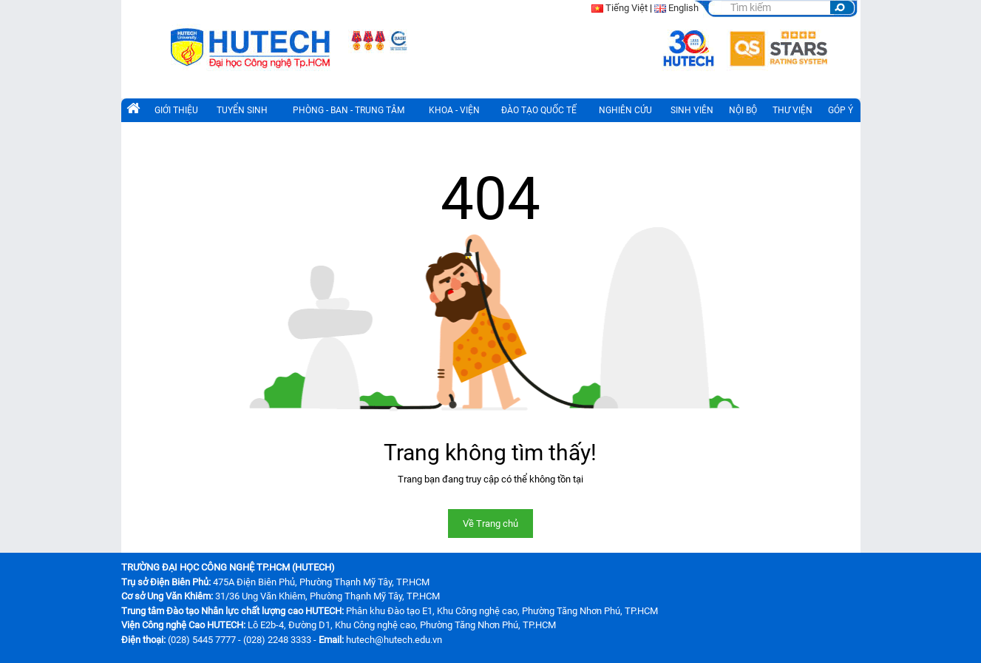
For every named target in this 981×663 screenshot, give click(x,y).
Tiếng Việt (626, 7)
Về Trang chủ (490, 523)
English (683, 7)
